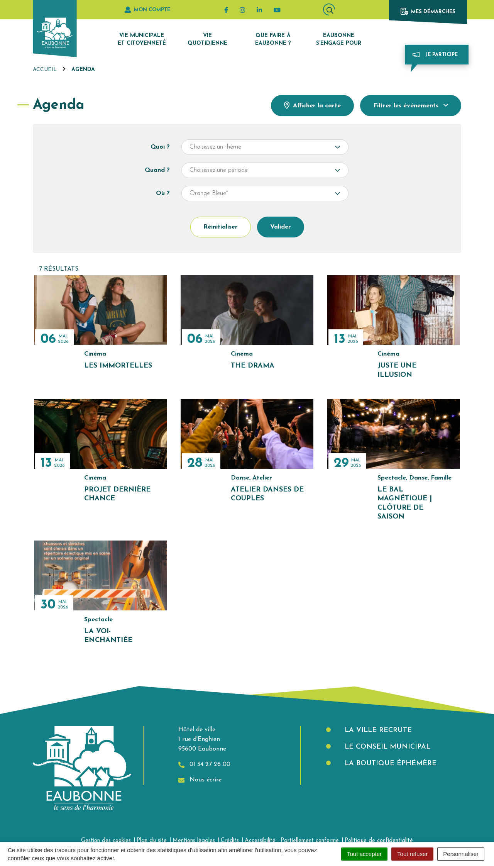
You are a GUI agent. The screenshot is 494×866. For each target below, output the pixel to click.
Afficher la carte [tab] (312, 105)
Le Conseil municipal (386, 747)
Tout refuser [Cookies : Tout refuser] (412, 854)
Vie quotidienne (207, 39)
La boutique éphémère (389, 763)
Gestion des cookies (106, 841)
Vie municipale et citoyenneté (142, 39)
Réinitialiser (220, 227)
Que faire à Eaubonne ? (273, 39)
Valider (280, 227)
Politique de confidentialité (379, 841)
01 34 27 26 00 (204, 764)
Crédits (230, 841)
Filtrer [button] (410, 106)
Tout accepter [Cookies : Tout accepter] (364, 854)
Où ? (163, 193)
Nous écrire (200, 780)
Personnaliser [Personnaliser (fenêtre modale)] (461, 854)
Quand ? (157, 170)
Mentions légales (194, 841)
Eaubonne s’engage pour (338, 39)
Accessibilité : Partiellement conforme (292, 841)
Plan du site (152, 841)
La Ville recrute (377, 730)
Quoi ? (160, 147)
